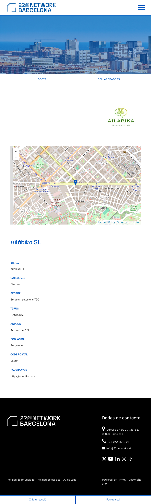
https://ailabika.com (22, 376)
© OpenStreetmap (119, 222)
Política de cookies (49, 479)
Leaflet (102, 222)
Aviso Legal (70, 479)
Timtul (135, 222)
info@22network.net (118, 448)
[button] (75, 182)
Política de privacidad (21, 479)
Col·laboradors (109, 79)
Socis (42, 79)
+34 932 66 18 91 (115, 442)
